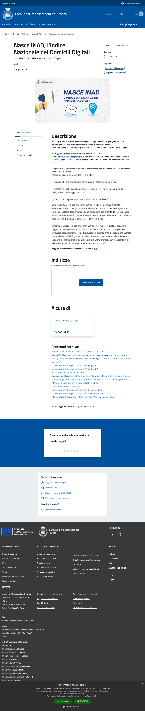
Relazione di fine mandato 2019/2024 (69, 372)
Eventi (111, 579)
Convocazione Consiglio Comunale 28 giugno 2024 (75, 365)
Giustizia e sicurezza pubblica (85, 555)
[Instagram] (118, 13)
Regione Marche (8, 3)
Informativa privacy (81, 598)
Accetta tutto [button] (63, 701)
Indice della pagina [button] (24, 132)
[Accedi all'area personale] (130, 3)
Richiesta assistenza (46, 607)
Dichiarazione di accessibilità (85, 607)
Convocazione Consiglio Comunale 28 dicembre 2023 (76, 390)
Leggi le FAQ (42, 603)
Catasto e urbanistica (46, 571)
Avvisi (111, 562)
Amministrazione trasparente (85, 594)
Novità (16, 33)
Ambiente (77, 564)
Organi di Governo (9, 553)
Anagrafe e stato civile (46, 553)
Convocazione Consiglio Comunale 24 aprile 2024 (74, 369)
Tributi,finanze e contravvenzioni (87, 559)
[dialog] (72, 696)
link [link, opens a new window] (96, 696)
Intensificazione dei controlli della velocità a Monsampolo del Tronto (83, 397)
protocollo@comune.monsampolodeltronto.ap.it (23, 629)
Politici (4, 571)
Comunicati (113, 558)
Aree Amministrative (10, 558)
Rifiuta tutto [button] (83, 701)
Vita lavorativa (43, 562)
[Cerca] (140, 14)
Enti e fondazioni (9, 567)
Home (7, 33)
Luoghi (112, 575)
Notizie (25, 33)
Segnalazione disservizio (47, 598)
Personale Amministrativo (13, 576)
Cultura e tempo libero (46, 558)
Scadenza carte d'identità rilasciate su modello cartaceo (77, 351)
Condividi (110, 45)
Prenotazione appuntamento (49, 594)
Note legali (77, 603)
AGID (96, 248)
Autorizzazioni (79, 573)
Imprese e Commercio (46, 567)
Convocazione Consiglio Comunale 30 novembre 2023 (77, 393)
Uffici (4, 562)
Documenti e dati (9, 580)
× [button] (142, 684)
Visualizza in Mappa (91, 282)
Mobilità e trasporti (45, 576)
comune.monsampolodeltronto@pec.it (18, 620)
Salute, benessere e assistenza (86, 568)
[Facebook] (111, 13)
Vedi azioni (122, 45)
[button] (72, 707)
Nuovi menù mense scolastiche (66, 386)
